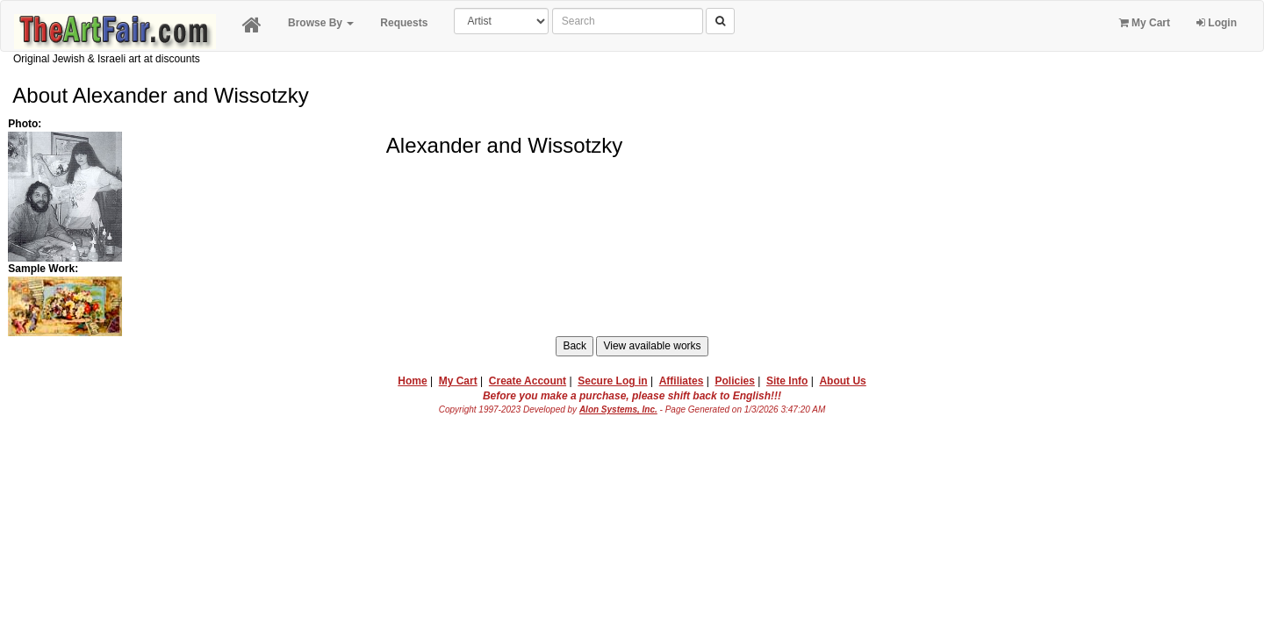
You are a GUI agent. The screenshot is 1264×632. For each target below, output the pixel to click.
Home (412, 381)
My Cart (1144, 23)
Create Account (527, 381)
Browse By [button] (321, 23)
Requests (403, 23)
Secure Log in (612, 381)
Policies (735, 381)
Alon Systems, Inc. (618, 409)
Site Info (787, 381)
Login (1216, 23)
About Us (842, 381)
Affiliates (681, 381)
